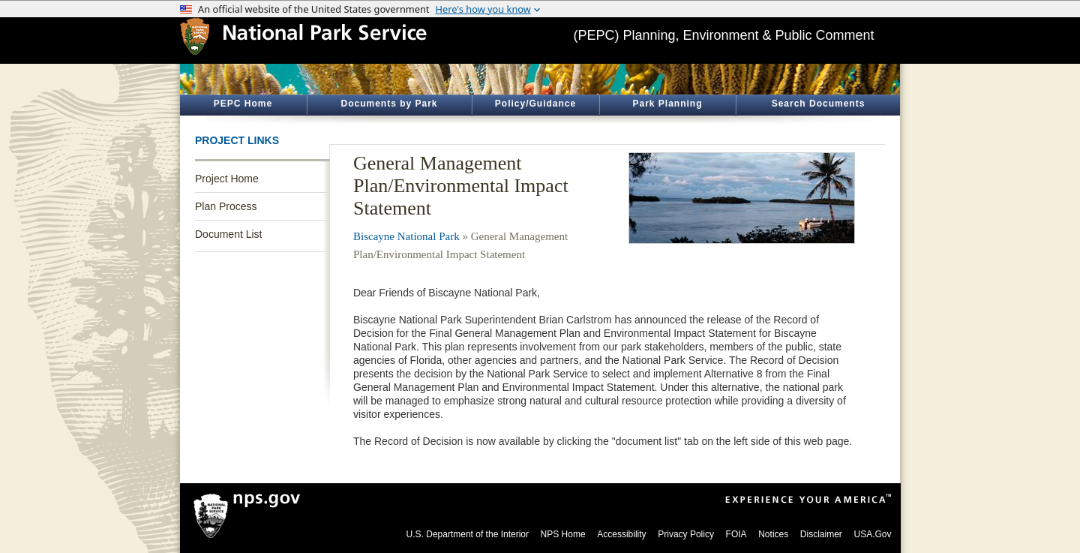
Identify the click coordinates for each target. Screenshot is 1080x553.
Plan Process (225, 206)
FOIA (736, 534)
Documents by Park (388, 103)
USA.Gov (872, 534)
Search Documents (819, 103)
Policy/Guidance (535, 103)
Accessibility (621, 534)
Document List (228, 234)
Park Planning (667, 103)
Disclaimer (821, 534)
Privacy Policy (686, 534)
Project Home (227, 179)
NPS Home (563, 534)
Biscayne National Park (406, 236)
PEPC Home (243, 103)
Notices (773, 534)
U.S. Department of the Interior (467, 534)
